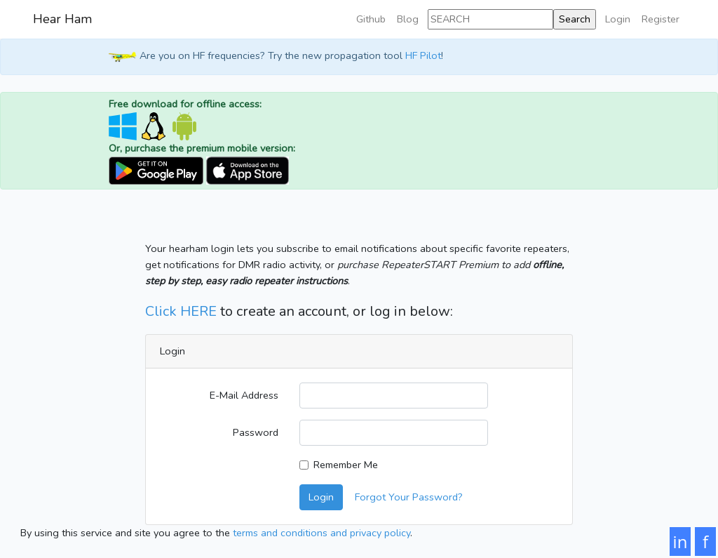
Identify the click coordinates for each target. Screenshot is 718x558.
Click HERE (181, 311)
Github (371, 19)
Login (617, 19)
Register (660, 19)
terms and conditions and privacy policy (321, 533)
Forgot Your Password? (409, 497)
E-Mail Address (244, 395)
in (680, 541)
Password (255, 432)
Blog (408, 19)
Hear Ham (62, 19)
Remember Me (345, 465)
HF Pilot (423, 56)
